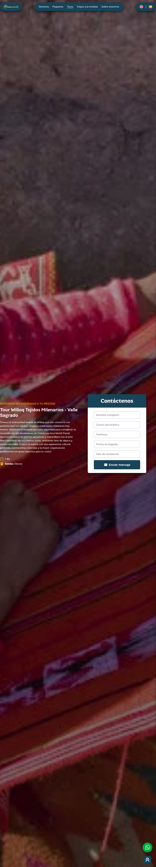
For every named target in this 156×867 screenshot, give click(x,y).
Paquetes (58, 6)
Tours (70, 6)
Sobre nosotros (110, 6)
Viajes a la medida (87, 6)
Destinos (44, 6)
